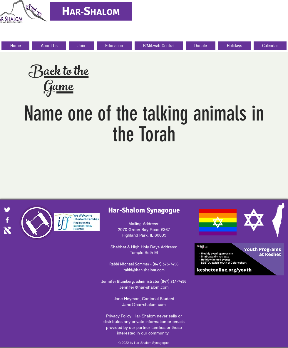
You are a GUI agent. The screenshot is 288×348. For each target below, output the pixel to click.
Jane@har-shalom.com (144, 304)
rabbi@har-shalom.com (144, 269)
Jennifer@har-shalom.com (144, 287)
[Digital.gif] (7, 230)
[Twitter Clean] (7, 209)
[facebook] (7, 220)
